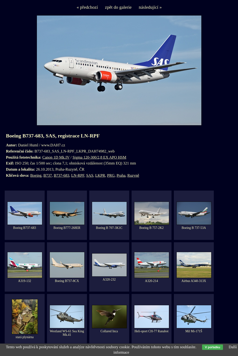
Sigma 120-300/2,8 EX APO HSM (99, 157)
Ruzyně (133, 175)
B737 (47, 175)
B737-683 (61, 175)
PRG (111, 175)
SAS (89, 175)
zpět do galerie (118, 7)
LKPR (100, 175)
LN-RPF (77, 175)
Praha (121, 175)
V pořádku (212, 347)
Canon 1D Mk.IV (56, 157)
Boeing (36, 175)
